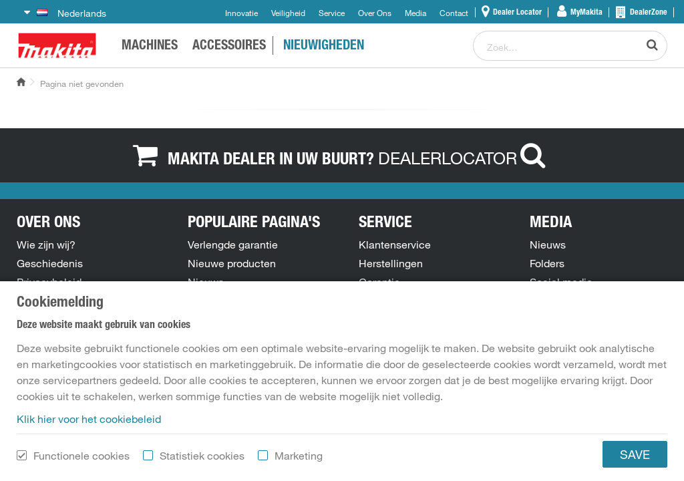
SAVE (635, 460)
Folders (547, 263)
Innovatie (241, 12)
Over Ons (374, 12)
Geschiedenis (50, 263)
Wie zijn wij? (46, 244)
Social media (561, 282)
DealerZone (647, 13)
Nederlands (71, 13)
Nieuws (206, 282)
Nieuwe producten (232, 263)
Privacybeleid (49, 282)
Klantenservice (395, 244)
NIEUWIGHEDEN (323, 46)
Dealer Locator (516, 13)
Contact (454, 12)
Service (332, 12)
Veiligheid (288, 12)
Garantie (379, 282)
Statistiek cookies (202, 461)
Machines (150, 46)
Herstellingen (391, 263)
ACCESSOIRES (229, 46)
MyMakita (585, 13)
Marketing (299, 461)
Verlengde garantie (233, 244)
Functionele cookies (81, 461)
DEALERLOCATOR (465, 157)
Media (415, 12)
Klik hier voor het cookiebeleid (89, 425)
